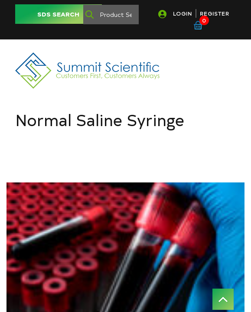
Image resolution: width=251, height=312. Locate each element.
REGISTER (214, 13)
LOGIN (182, 13)
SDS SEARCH (58, 14)
